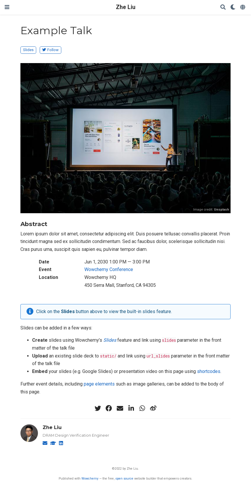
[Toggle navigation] (7, 7)
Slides (28, 50)
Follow (50, 50)
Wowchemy (89, 478)
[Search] (223, 7)
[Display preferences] (233, 7)
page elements (99, 384)
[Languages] (243, 7)
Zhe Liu (125, 7)
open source (124, 478)
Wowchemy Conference (108, 269)
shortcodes (208, 371)
